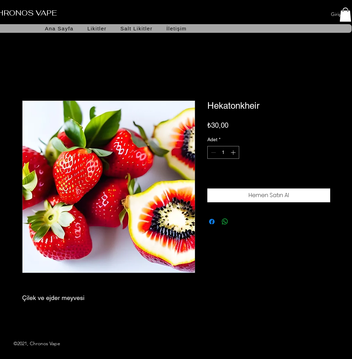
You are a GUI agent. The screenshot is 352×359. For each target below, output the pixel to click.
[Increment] (233, 152)
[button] (345, 15)
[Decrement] (212, 152)
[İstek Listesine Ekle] (323, 177)
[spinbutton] (223, 152)
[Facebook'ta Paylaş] (212, 221)
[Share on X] (238, 221)
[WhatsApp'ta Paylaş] (225, 221)
